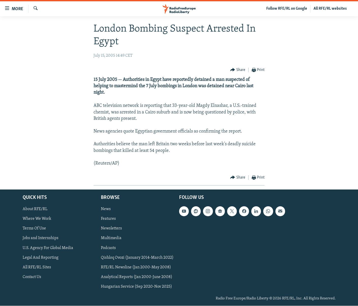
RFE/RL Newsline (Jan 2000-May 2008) (136, 267)
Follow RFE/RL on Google (286, 9)
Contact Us (32, 277)
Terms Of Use (34, 229)
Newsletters (111, 229)
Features (108, 219)
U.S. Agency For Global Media (48, 248)
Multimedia (111, 238)
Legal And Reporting (40, 258)
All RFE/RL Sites (37, 267)
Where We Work (37, 219)
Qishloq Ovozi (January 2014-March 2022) (137, 258)
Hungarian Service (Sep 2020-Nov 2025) (136, 287)
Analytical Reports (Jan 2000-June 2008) (136, 277)
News (106, 209)
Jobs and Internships (40, 238)
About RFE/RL (35, 209)
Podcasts (108, 248)
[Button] (237, 70)
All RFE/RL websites (330, 9)
